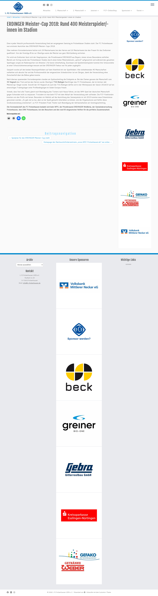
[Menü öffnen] (152, 5)
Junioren (95, 10)
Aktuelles (46, 10)
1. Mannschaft (61, 10)
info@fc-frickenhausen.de (31, 283)
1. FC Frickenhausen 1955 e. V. (63, 592)
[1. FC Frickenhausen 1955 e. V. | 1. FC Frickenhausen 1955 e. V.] (18, 8)
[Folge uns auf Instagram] (52, 5)
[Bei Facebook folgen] (45, 5)
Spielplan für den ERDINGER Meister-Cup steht (29, 138)
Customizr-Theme (105, 592)
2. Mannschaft (79, 10)
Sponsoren (127, 10)
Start (9, 17)
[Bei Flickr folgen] (48, 5)
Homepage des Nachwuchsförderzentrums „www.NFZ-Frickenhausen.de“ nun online (78, 142)
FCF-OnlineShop (110, 10)
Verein (140, 10)
